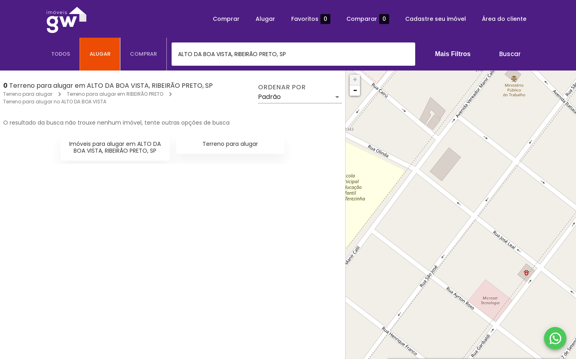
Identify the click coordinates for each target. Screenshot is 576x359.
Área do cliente (504, 19)
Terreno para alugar (27, 94)
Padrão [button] (269, 96)
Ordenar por (282, 87)
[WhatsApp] (555, 338)
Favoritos (310, 19)
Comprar (226, 19)
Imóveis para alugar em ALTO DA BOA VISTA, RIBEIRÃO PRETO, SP (115, 147)
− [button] (355, 90)
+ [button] (355, 80)
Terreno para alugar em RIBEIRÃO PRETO (115, 94)
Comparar (367, 19)
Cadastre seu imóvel (435, 19)
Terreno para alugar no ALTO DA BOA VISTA (54, 101)
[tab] (61, 54)
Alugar (265, 19)
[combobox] (293, 54)
